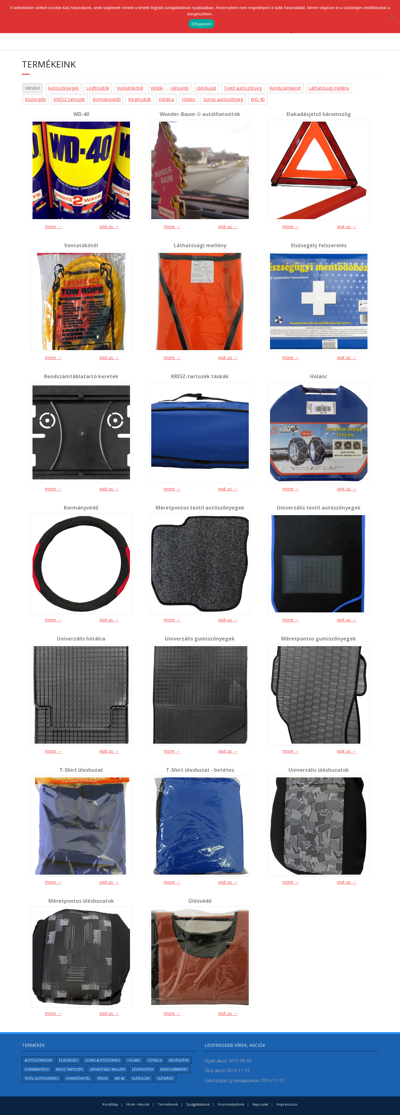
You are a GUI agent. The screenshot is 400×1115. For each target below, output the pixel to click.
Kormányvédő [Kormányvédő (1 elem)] (37, 1069)
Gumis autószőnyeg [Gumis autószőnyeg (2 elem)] (102, 1060)
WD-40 (258, 99)
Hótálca (166, 99)
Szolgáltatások (198, 1104)
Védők (157, 88)
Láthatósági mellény (328, 88)
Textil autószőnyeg (243, 88)
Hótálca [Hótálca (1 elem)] (155, 1060)
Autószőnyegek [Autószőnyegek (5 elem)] (38, 1060)
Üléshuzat (206, 88)
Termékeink (168, 1104)
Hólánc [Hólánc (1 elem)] (134, 1060)
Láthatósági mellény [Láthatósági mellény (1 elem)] (107, 1069)
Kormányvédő (106, 99)
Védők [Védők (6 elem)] (102, 1078)
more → (53, 226)
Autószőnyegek (63, 88)
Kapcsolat (260, 1104)
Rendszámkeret (285, 88)
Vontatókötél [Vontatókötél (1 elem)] (78, 1078)
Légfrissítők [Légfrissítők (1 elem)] (142, 1069)
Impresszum (287, 1104)
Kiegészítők (139, 99)
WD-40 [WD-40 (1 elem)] (120, 1078)
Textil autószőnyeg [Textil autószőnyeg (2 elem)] (42, 1078)
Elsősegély (35, 99)
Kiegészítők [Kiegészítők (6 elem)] (179, 1060)
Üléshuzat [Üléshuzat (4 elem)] (141, 1078)
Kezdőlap (110, 1104)
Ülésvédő (179, 88)
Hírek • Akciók (137, 1104)
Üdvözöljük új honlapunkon (232, 1080)
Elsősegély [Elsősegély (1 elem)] (68, 1060)
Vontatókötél (130, 88)
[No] (392, 16)
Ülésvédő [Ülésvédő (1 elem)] (165, 1078)
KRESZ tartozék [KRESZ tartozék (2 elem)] (69, 1069)
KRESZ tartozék (69, 99)
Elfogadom (202, 24)
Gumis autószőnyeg (223, 99)
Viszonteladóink (231, 1104)
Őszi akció (215, 1070)
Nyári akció (216, 1061)
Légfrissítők (97, 88)
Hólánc (189, 99)
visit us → (109, 226)
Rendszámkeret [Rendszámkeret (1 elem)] (174, 1069)
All (27, 88)
